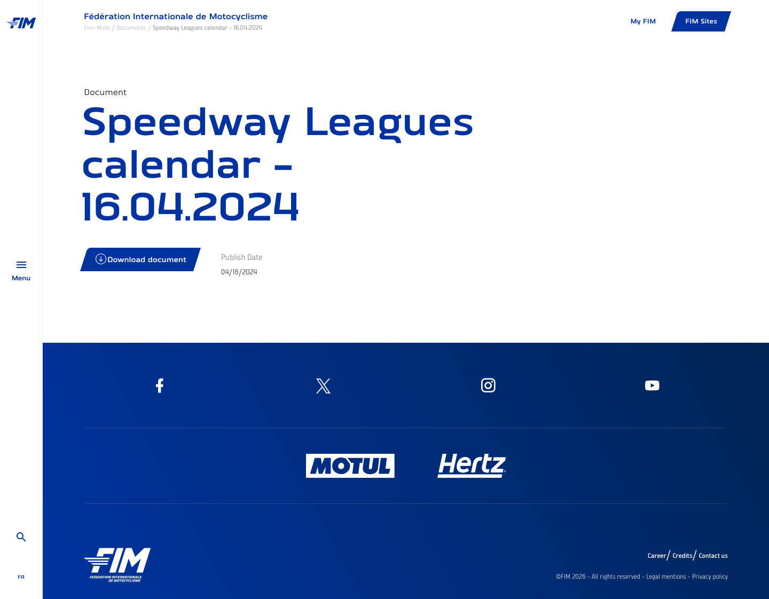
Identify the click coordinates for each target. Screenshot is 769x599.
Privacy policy (710, 576)
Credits (682, 555)
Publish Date (241, 256)
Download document (141, 259)
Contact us (713, 555)
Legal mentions (666, 576)
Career (657, 555)
